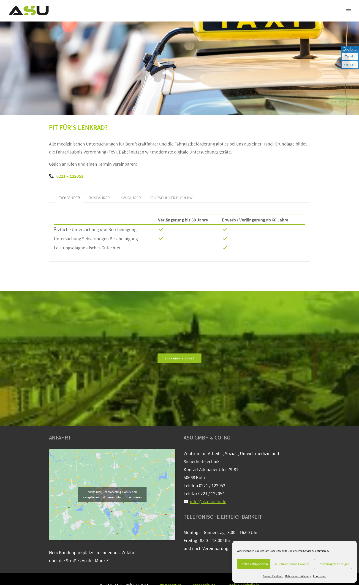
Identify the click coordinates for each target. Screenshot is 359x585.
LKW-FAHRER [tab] (129, 197)
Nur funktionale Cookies (292, 564)
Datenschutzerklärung (298, 576)
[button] (348, 11)
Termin (350, 56)
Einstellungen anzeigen (333, 564)
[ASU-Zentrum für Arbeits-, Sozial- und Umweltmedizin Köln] (28, 10)
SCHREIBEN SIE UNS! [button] (179, 358)
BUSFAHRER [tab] (99, 197)
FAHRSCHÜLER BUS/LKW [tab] (171, 197)
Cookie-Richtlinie (273, 576)
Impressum (319, 576)
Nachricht (349, 64)
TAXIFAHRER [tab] (69, 197)
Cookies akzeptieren (253, 564)
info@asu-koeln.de (208, 501)
